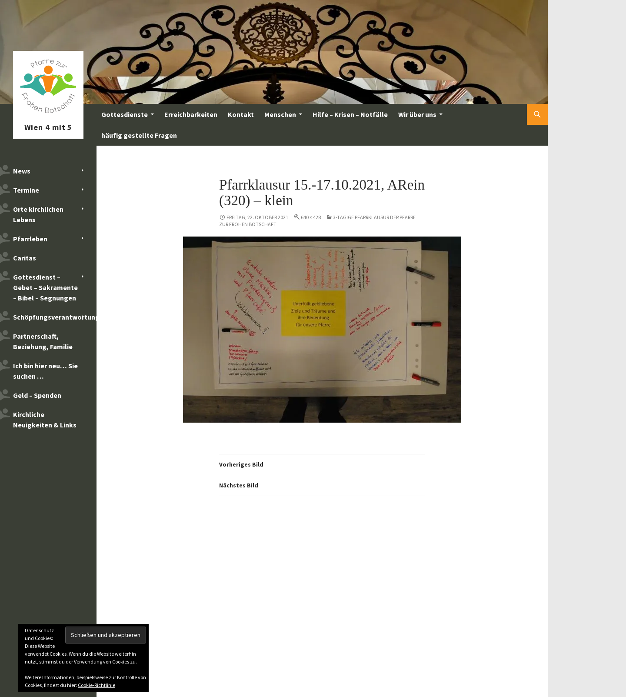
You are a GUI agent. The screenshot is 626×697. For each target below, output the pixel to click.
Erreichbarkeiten (190, 114)
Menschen (280, 114)
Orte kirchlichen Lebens (38, 214)
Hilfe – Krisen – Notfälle (350, 114)
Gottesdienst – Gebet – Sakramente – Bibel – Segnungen (45, 287)
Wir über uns (417, 114)
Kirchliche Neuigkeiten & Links (45, 419)
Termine (26, 190)
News (21, 171)
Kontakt (241, 114)
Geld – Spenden (37, 395)
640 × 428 (311, 217)
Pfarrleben (30, 238)
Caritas (24, 257)
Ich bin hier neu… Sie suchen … (45, 370)
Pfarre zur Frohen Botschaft (48, 114)
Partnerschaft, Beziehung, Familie (43, 341)
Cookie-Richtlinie (96, 685)
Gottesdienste (124, 114)
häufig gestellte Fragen (139, 135)
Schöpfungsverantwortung (55, 317)
